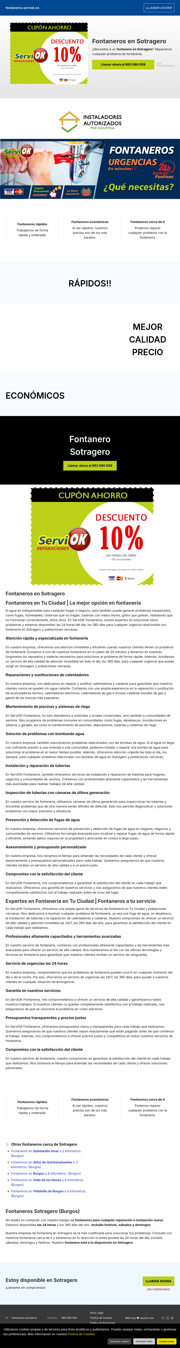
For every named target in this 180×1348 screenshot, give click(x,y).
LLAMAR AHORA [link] (158, 1281)
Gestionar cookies (119, 1341)
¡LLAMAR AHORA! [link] (159, 8)
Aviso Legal (96, 1312)
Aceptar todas (166, 1341)
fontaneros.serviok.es (24, 1317)
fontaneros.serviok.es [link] (22, 8)
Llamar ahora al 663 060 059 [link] (123, 64)
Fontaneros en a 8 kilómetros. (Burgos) (46, 1173)
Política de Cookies (81, 1334)
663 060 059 (69, 1317)
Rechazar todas (144, 1341)
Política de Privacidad (102, 1322)
